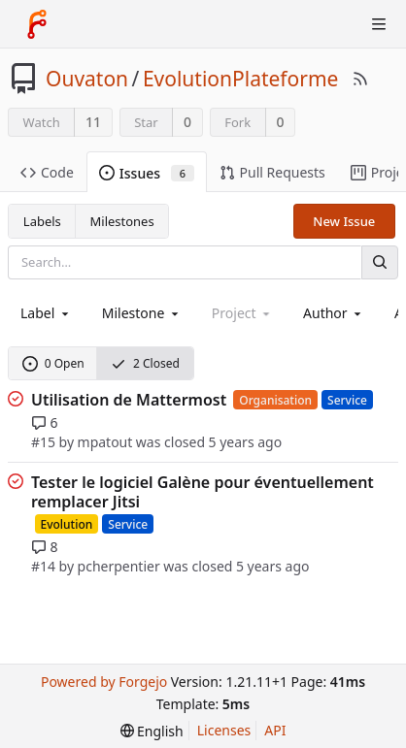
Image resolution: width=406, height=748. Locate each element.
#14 (43, 566)
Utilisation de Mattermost (128, 399)
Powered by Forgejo (104, 681)
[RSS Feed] (360, 78)
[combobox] (46, 313)
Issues (146, 173)
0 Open (53, 363)
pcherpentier (119, 566)
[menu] (152, 731)
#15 (43, 442)
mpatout (105, 442)
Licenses (224, 730)
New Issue (344, 221)
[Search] (379, 262)
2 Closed (145, 363)
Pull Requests (272, 172)
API (275, 730)
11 (93, 122)
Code (47, 172)
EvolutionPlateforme (241, 78)
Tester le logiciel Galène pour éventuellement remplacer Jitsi (202, 491)
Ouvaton (87, 78)
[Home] (37, 24)
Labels (42, 221)
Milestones (122, 221)
